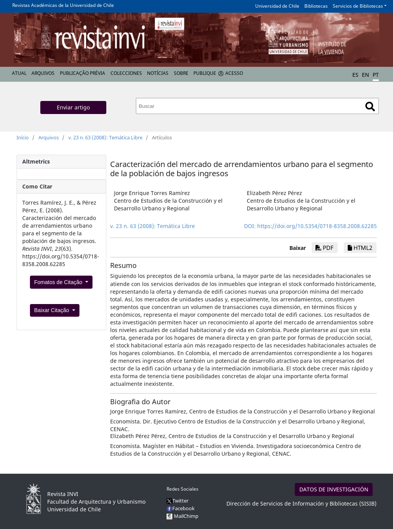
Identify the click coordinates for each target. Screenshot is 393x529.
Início (23, 137)
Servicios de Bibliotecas (358, 6)
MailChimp (186, 515)
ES (355, 74)
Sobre (181, 73)
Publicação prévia (82, 73)
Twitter (177, 500)
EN (365, 74)
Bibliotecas (316, 6)
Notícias (157, 73)
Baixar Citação (52, 310)
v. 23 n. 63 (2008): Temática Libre (105, 137)
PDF (324, 247)
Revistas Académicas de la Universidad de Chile (63, 5)
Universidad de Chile (277, 6)
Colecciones (126, 73)
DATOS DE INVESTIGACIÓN (333, 489)
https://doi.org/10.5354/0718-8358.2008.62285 (317, 226)
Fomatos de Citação (59, 282)
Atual (19, 73)
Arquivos (42, 73)
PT (376, 74)
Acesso (234, 73)
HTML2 (360, 247)
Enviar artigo (73, 107)
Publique (204, 73)
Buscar (370, 106)
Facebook (181, 508)
